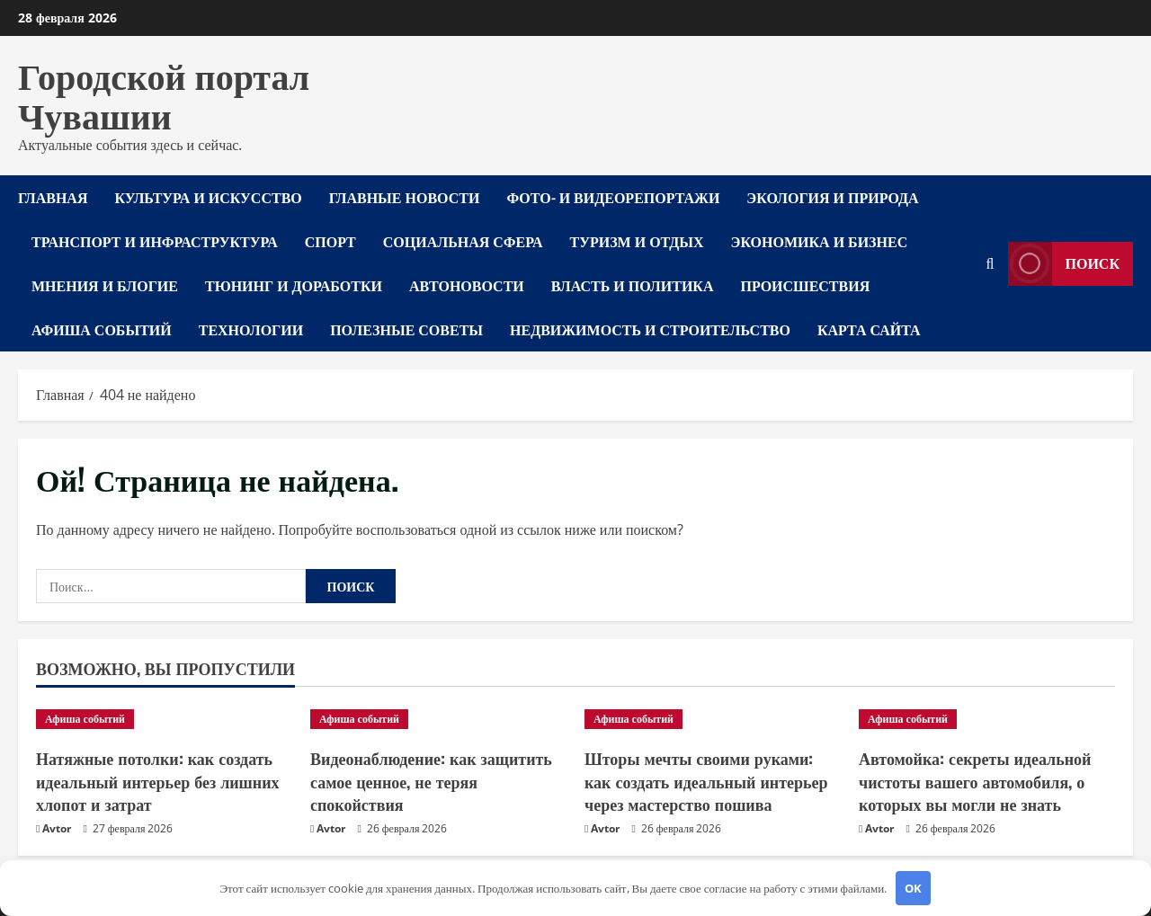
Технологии (251, 329)
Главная (52, 197)
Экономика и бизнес (819, 241)
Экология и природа (832, 197)
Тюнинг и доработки (293, 285)
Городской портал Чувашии (163, 93)
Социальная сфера (463, 241)
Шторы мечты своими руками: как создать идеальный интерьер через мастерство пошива (706, 780)
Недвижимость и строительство (650, 329)
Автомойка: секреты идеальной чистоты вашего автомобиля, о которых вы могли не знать (975, 780)
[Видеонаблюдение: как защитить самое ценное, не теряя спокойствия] (438, 719)
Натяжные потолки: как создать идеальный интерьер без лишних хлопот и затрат (158, 780)
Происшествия (805, 285)
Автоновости (466, 285)
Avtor (56, 828)
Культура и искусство (207, 197)
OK (913, 888)
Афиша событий (101, 329)
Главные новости (404, 197)
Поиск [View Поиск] (1064, 264)
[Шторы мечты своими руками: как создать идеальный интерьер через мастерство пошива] (712, 719)
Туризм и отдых (637, 241)
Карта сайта (869, 329)
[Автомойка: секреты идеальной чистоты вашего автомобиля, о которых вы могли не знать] (987, 719)
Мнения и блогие (104, 285)
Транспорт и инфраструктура (154, 241)
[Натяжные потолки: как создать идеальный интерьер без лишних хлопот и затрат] (164, 719)
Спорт (330, 241)
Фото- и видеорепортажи (612, 197)
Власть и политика (632, 285)
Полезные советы (406, 329)
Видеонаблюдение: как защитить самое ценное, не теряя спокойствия (431, 780)
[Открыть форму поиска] (990, 263)
